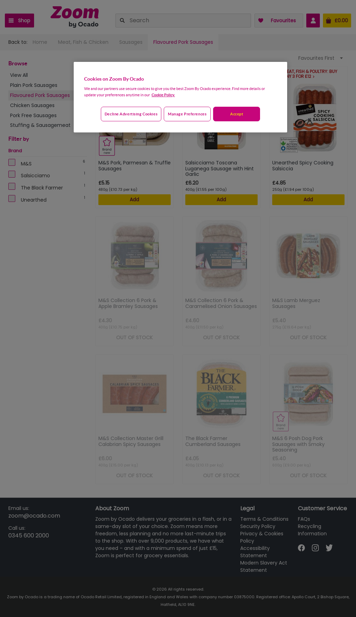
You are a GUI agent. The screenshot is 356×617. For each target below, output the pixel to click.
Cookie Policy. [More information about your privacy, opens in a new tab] (163, 94)
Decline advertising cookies (131, 114)
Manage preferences (187, 114)
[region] (180, 97)
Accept (236, 114)
